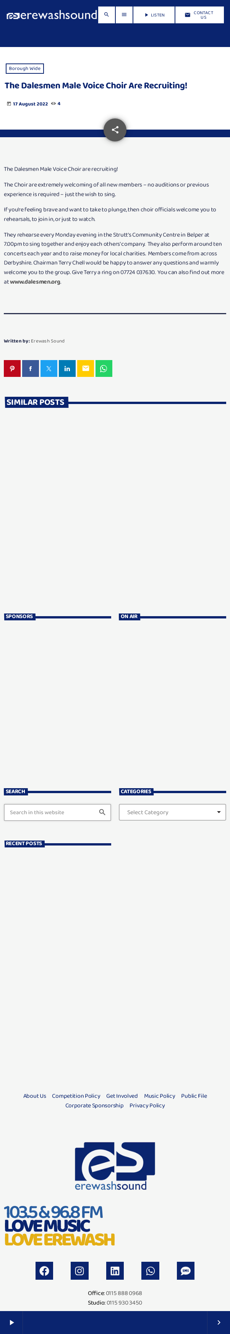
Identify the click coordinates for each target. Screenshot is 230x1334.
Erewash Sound (48, 340)
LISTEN (154, 14)
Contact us (199, 15)
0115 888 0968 (124, 1293)
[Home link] (51, 15)
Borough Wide (24, 68)
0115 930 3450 (124, 1302)
